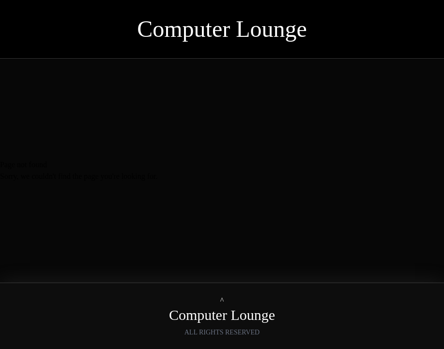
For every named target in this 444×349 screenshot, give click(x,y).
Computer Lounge (222, 29)
